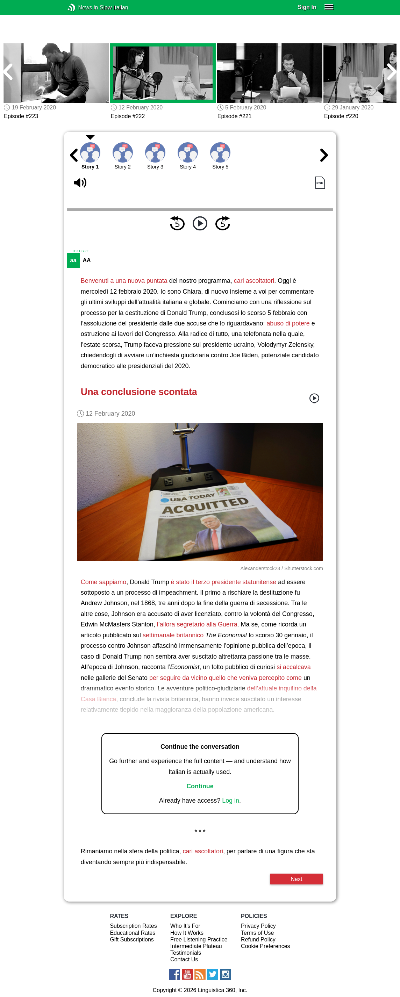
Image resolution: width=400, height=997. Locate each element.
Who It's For (185, 926)
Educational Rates (132, 933)
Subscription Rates (133, 926)
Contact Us (184, 959)
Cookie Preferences (265, 946)
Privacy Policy (258, 926)
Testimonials (185, 953)
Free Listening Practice (199, 939)
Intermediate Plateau (196, 946)
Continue (200, 786)
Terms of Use (257, 933)
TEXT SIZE (80, 251)
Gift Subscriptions (131, 939)
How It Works (186, 933)
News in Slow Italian (82, 7)
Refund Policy (258, 939)
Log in (230, 800)
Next (296, 879)
